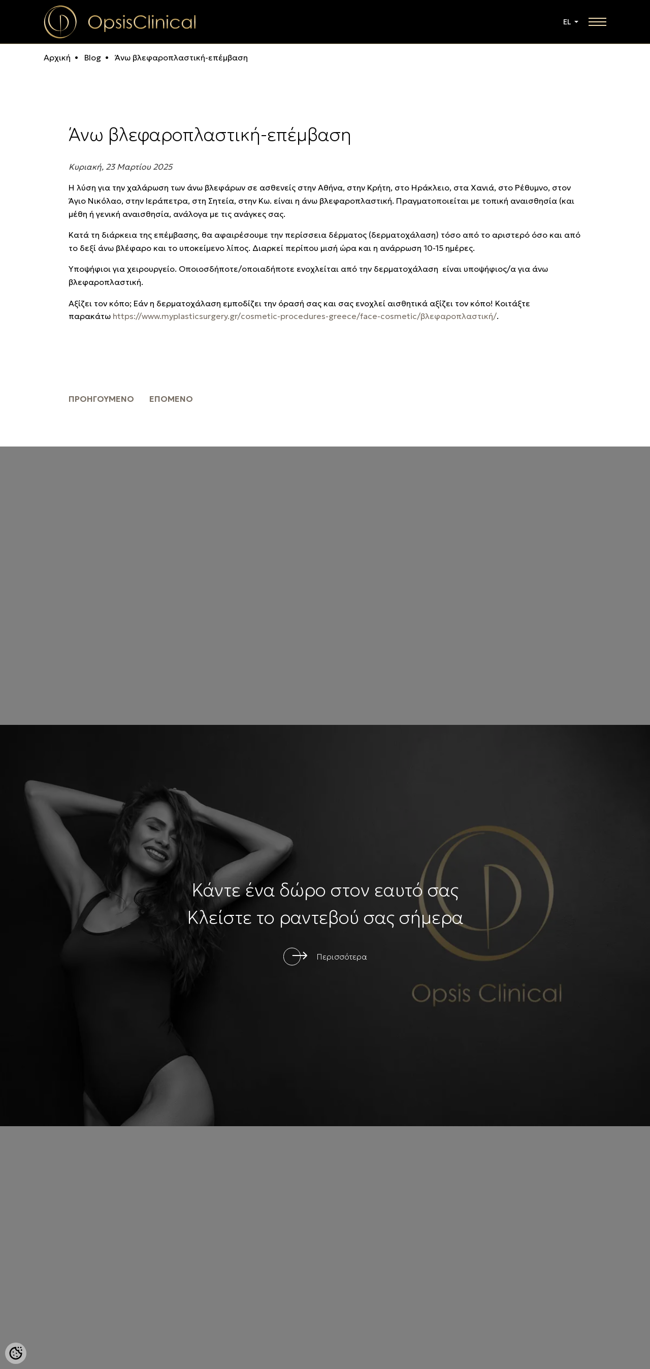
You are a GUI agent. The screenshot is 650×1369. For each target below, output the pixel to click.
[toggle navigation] (597, 22)
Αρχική (57, 57)
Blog (91, 57)
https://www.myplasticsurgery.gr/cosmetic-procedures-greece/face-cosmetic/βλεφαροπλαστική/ (305, 316)
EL (567, 21)
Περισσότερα (341, 956)
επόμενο (171, 399)
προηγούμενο (101, 399)
